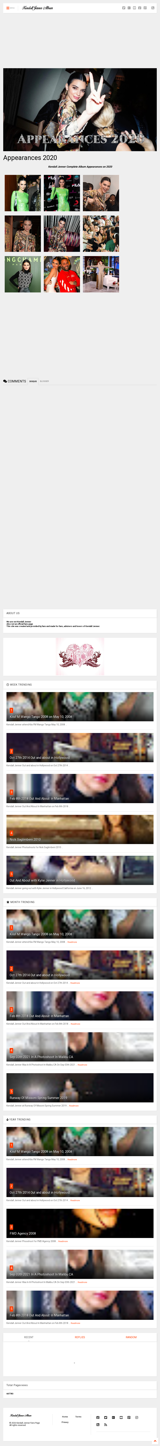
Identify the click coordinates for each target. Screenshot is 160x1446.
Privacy (65, 1422)
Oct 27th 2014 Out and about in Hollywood (40, 758)
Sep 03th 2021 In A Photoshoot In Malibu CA (41, 1057)
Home (65, 1417)
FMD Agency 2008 (23, 1233)
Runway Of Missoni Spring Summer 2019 (38, 1098)
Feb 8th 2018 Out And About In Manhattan (39, 799)
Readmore (72, 942)
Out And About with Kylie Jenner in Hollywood (42, 880)
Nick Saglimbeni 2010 (25, 839)
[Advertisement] (80, 40)
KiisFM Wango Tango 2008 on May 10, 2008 (41, 717)
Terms (78, 1417)
